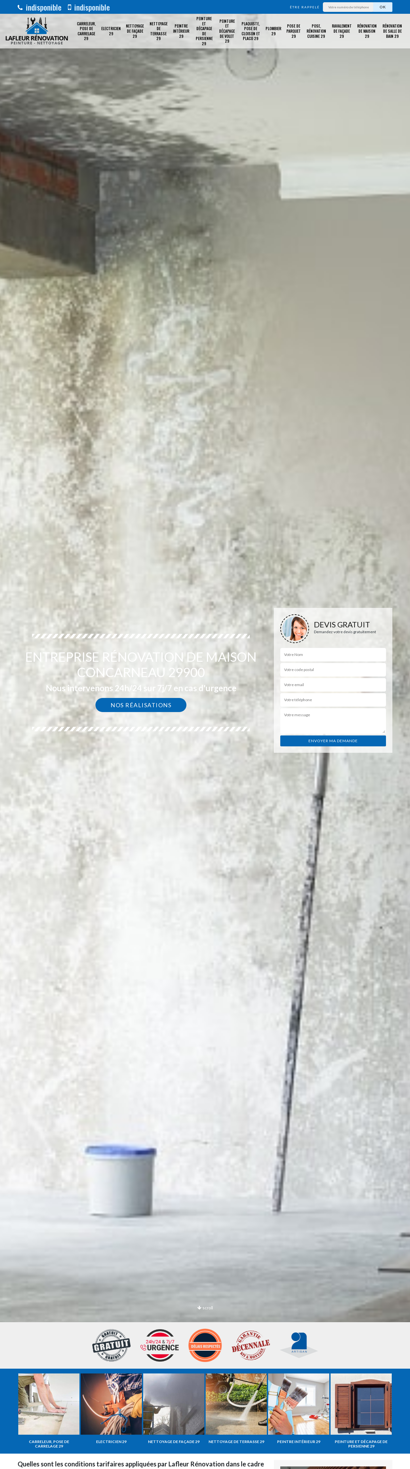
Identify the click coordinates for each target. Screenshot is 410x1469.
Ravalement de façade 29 (342, 30)
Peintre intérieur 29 (181, 30)
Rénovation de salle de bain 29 (392, 30)
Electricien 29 (111, 31)
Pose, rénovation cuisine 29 (316, 30)
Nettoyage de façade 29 (135, 30)
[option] (205, 734)
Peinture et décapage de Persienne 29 (204, 31)
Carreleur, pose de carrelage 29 (86, 31)
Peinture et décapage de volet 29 (227, 31)
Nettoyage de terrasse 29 (159, 31)
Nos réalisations (141, 705)
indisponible (40, 7)
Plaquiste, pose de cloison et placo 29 (251, 31)
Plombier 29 (273, 31)
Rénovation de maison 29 (367, 30)
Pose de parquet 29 (293, 30)
